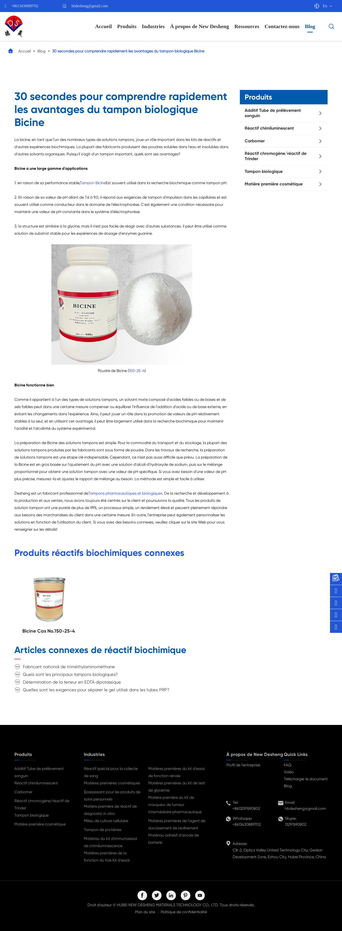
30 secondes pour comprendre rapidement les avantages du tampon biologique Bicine (128, 51)
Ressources (246, 26)
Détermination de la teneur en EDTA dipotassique (72, 682)
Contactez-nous (282, 26)
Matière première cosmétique (274, 184)
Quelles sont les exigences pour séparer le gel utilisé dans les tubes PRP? (96, 689)
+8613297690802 (246, 808)
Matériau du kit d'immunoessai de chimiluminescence (110, 842)
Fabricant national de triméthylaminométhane (69, 666)
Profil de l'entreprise (243, 765)
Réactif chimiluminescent (269, 128)
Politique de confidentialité (184, 912)
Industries (153, 26)
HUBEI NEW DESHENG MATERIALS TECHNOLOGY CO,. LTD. (168, 905)
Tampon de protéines (102, 829)
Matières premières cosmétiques (112, 783)
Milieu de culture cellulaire (106, 820)
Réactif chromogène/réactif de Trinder (275, 156)
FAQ (287, 765)
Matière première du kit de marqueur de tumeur (171, 801)
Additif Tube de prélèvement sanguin (273, 113)
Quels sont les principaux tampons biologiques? (70, 674)
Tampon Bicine (93, 183)
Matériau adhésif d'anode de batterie (173, 839)
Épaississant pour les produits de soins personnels (112, 795)
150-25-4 (137, 370)
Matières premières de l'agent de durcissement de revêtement (176, 824)
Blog (310, 26)
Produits (127, 26)
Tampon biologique (264, 171)
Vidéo (289, 772)
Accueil (103, 26)
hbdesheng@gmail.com (90, 6)
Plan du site (145, 912)
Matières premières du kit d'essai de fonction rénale (176, 772)
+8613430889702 (24, 6)
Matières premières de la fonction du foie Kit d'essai (107, 856)
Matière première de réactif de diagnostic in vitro (110, 810)
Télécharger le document (306, 779)
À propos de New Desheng (199, 26)
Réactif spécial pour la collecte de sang (111, 772)
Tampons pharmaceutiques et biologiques (125, 493)
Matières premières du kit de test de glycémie (176, 787)
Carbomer (255, 141)
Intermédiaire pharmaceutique (175, 812)
